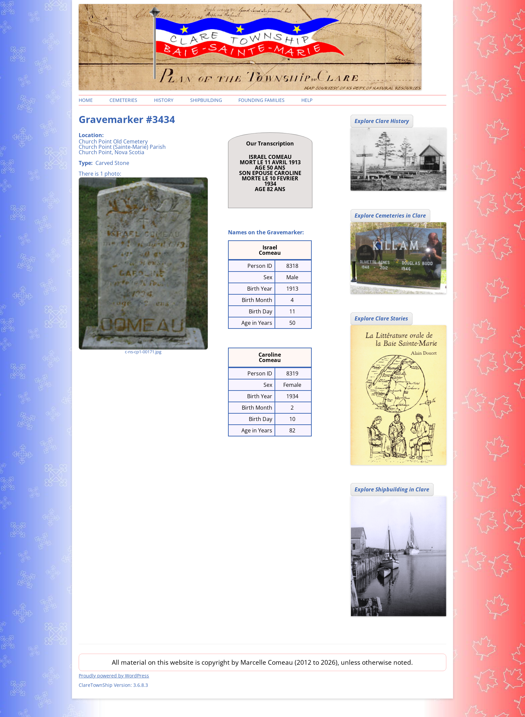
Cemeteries (123, 100)
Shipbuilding (206, 100)
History (163, 100)
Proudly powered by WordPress (114, 675)
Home (86, 100)
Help (306, 100)
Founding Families (261, 100)
